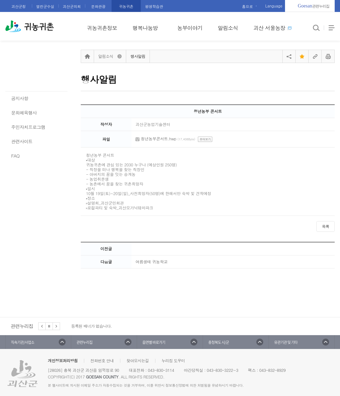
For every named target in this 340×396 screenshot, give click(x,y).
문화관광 (98, 6)
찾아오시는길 (137, 360)
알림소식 (228, 28)
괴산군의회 (72, 6)
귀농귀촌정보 (102, 28)
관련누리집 (313, 6)
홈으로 (247, 6)
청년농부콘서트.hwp (158, 138)
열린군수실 (45, 6)
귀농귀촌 (126, 6)
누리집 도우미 (173, 360)
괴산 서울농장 (272, 28)
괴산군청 (18, 6)
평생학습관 (154, 6)
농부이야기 (189, 28)
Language (273, 6)
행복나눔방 (145, 28)
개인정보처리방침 (63, 360)
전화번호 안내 (102, 360)
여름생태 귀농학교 (151, 261)
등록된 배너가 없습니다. (91, 326)
